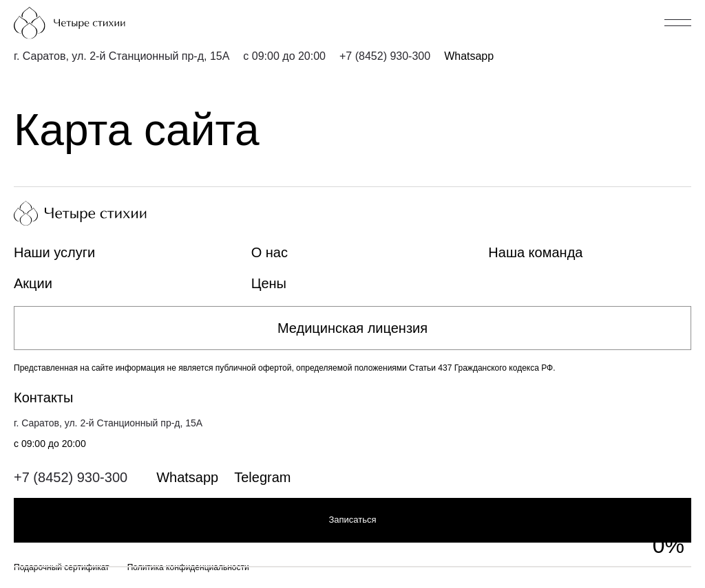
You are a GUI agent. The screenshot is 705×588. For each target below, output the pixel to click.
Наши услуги (54, 252)
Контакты (43, 397)
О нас (269, 252)
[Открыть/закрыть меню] (677, 22)
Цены (268, 283)
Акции (33, 283)
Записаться (352, 519)
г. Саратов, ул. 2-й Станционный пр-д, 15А (121, 56)
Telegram (262, 477)
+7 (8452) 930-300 (384, 56)
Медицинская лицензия (352, 328)
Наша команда (535, 252)
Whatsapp (469, 56)
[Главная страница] (93, 23)
